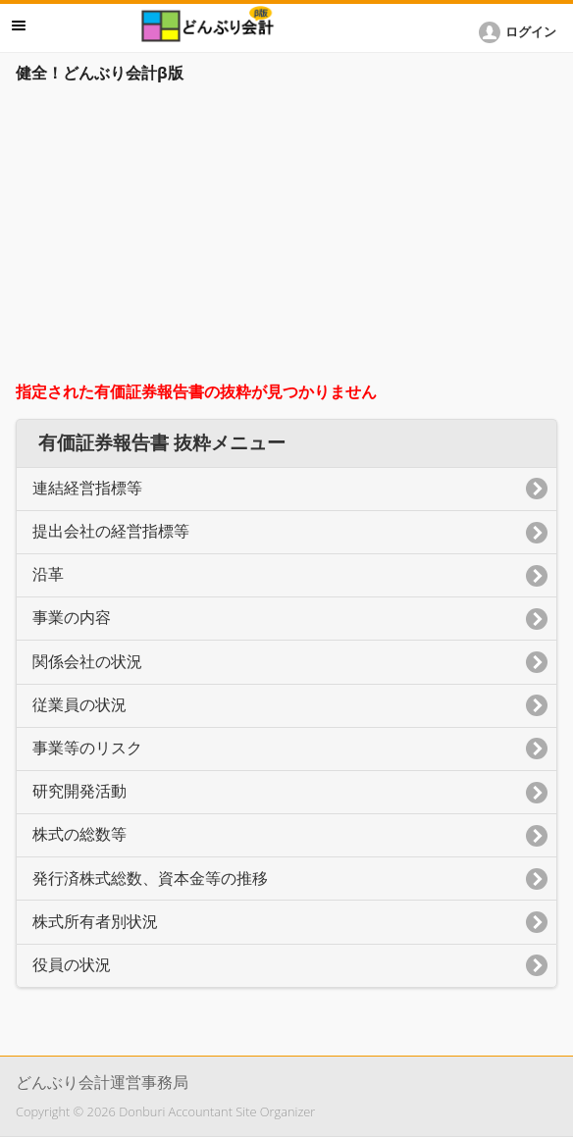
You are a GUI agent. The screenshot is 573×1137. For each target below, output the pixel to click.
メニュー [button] (18, 25)
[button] (521, 32)
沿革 (48, 574)
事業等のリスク (87, 748)
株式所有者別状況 (95, 921)
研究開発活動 (79, 791)
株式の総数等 (79, 834)
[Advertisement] (286, 237)
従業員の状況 (79, 705)
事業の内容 (71, 617)
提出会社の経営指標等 (110, 531)
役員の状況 (71, 964)
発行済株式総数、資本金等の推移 (150, 878)
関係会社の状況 (87, 661)
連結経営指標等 (87, 488)
